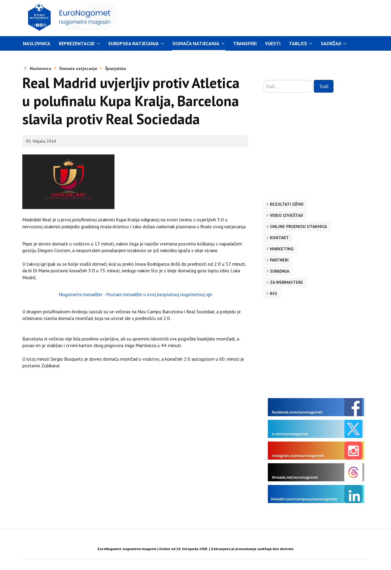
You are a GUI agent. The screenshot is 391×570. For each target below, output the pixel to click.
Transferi (245, 43)
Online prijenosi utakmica (298, 226)
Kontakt (279, 237)
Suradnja (279, 271)
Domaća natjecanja (196, 43)
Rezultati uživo (287, 204)
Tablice (298, 43)
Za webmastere (286, 282)
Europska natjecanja (133, 43)
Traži (323, 86)
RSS (273, 293)
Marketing (281, 249)
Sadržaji (331, 43)
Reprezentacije (77, 43)
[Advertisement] (252, 17)
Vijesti (272, 43)
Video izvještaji (286, 215)
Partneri (279, 260)
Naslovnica (36, 43)
